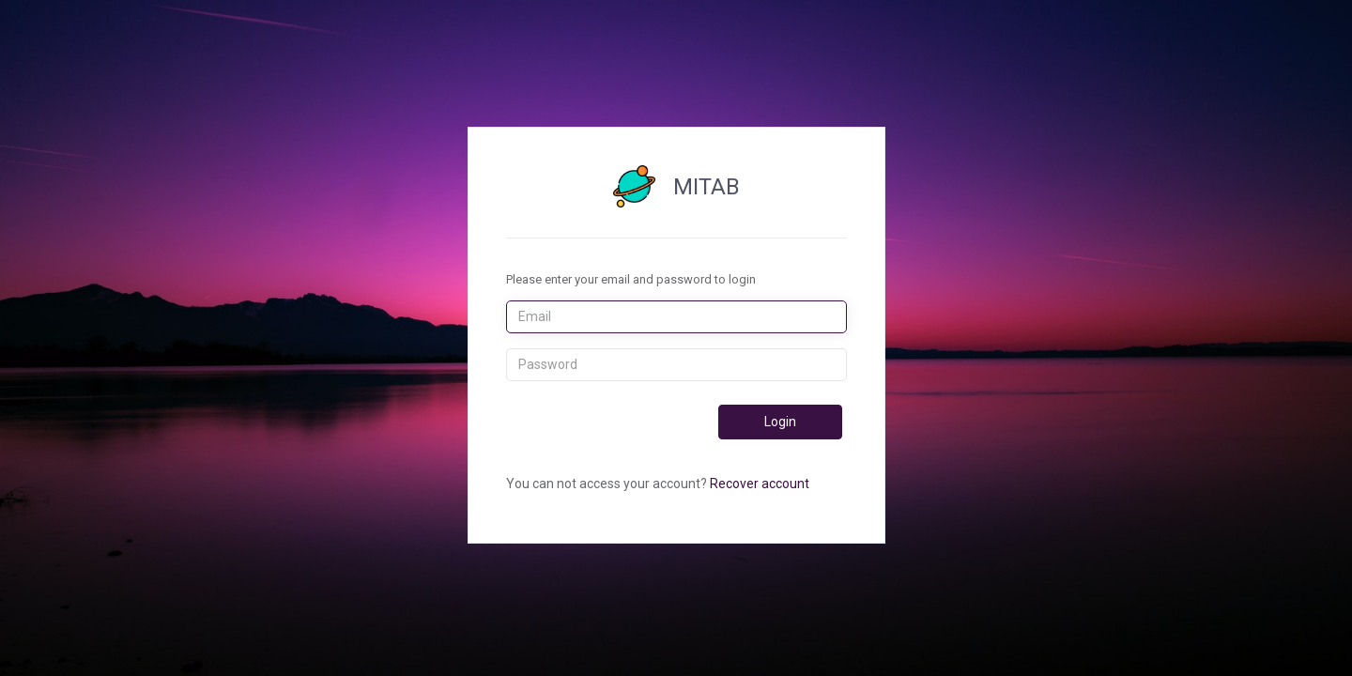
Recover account (759, 483)
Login (780, 421)
